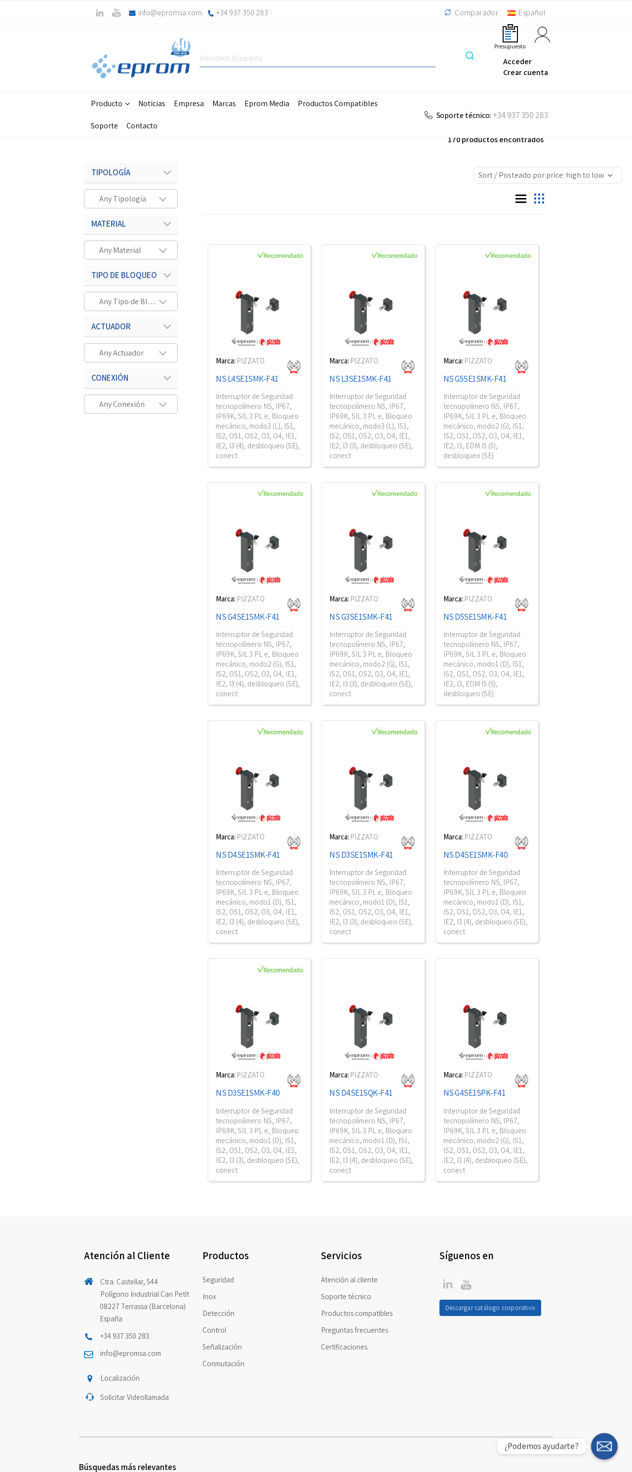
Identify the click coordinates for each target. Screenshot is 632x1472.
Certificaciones (344, 1347)
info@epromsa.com (170, 12)
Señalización (222, 1347)
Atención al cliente (349, 1279)
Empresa (189, 103)
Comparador (470, 12)
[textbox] (125, 199)
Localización (120, 1378)
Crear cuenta (525, 72)
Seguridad (218, 1279)
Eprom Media (266, 103)
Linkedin (466, 1283)
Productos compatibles (357, 1313)
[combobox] (131, 198)
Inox (209, 1296)
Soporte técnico (346, 1296)
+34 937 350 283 (242, 12)
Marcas (224, 103)
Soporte (104, 125)
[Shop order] (548, 175)
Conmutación (223, 1363)
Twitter (447, 1283)
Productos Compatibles (338, 103)
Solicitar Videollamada (134, 1397)
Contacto (142, 125)
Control (214, 1330)
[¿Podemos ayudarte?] (604, 1446)
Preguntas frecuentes (354, 1330)
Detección (218, 1313)
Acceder (517, 61)
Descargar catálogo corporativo (490, 1308)
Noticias (151, 103)
